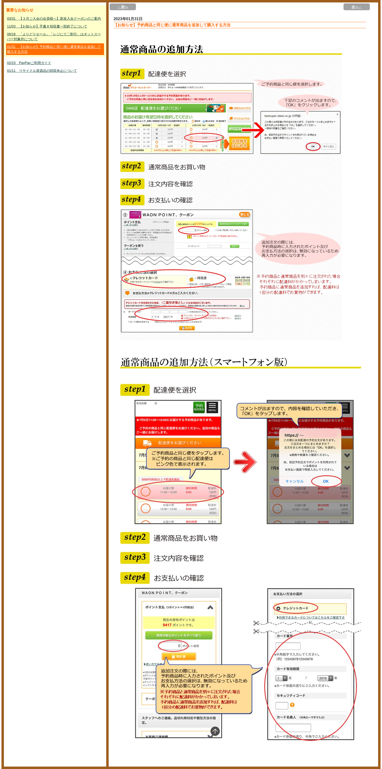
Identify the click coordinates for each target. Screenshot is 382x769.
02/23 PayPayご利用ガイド (29, 63)
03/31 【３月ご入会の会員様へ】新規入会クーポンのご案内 (54, 18)
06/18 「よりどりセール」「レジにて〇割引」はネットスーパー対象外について (54, 36)
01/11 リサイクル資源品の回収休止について (42, 71)
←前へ (123, 7)
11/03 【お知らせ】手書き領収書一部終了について (47, 26)
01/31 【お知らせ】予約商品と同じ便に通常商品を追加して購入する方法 (54, 49)
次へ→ (357, 7)
